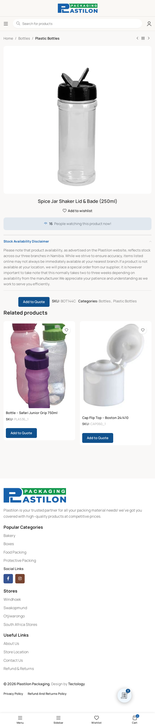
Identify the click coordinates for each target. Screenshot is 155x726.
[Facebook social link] (8, 578)
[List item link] (77, 536)
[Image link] (35, 495)
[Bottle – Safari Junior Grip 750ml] (39, 365)
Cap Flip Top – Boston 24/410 (106, 417)
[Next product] (148, 38)
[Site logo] (77, 7)
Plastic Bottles (47, 38)
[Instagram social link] (20, 578)
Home (8, 38)
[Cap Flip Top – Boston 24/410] (115, 368)
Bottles (24, 38)
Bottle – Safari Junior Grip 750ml (32, 412)
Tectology (76, 683)
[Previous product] (137, 38)
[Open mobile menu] (6, 23)
